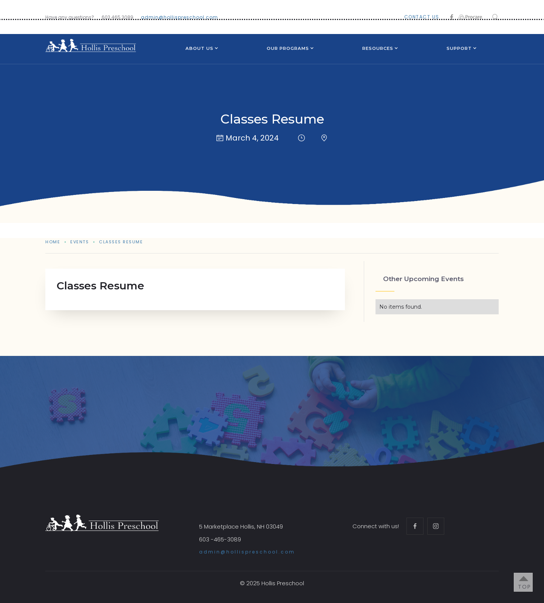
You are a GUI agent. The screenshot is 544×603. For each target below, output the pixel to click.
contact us (421, 17)
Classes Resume (121, 242)
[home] (90, 45)
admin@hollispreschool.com (179, 17)
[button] (199, 49)
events (79, 242)
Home (52, 242)
